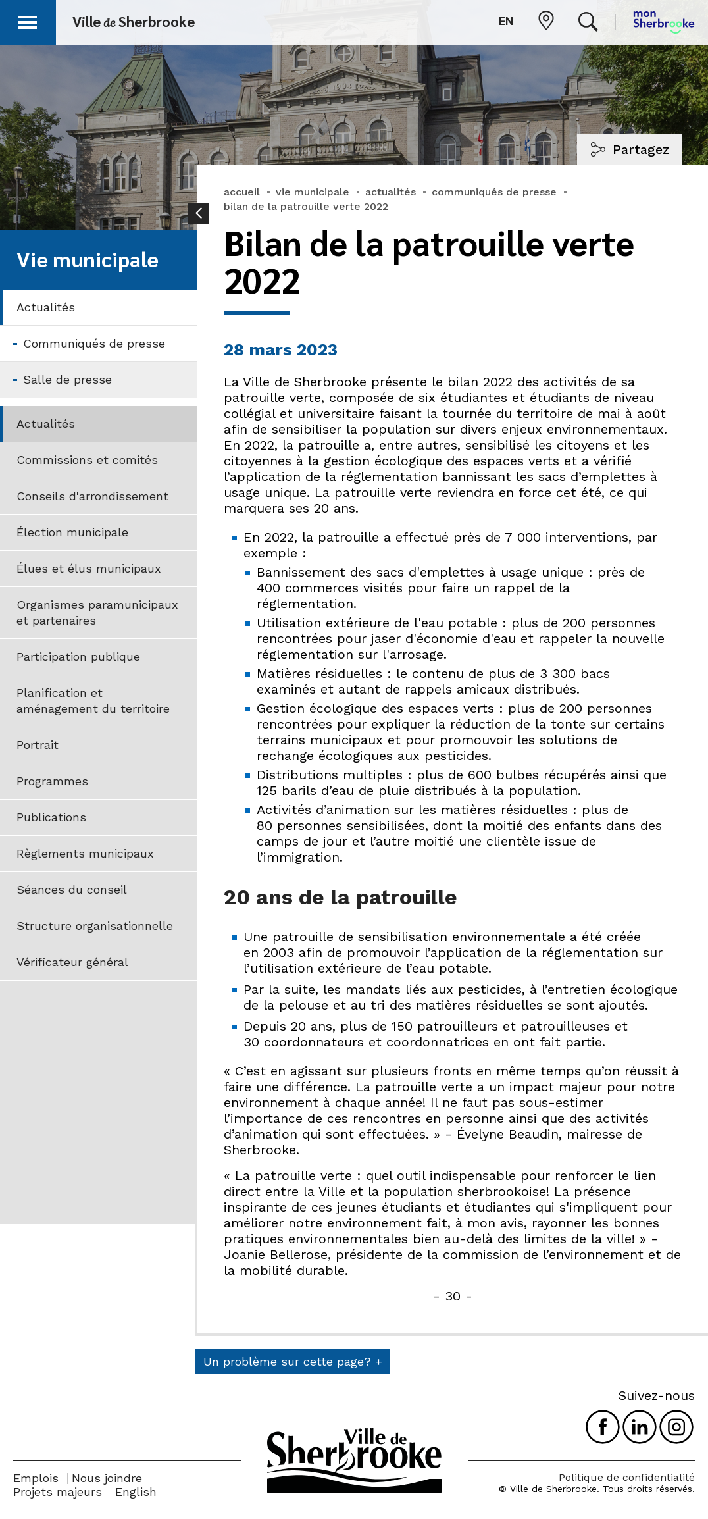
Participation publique (78, 656)
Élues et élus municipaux (88, 568)
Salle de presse (67, 379)
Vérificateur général (72, 962)
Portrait (37, 745)
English (136, 1492)
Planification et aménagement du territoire (93, 700)
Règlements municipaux (85, 853)
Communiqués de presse (94, 343)
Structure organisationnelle (94, 926)
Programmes (52, 781)
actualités (390, 192)
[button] (27, 20)
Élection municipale (72, 532)
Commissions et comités (87, 460)
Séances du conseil (71, 889)
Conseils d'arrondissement (92, 496)
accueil (242, 192)
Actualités (45, 307)
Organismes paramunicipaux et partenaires (97, 612)
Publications (51, 817)
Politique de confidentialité (627, 1477)
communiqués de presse (494, 192)
